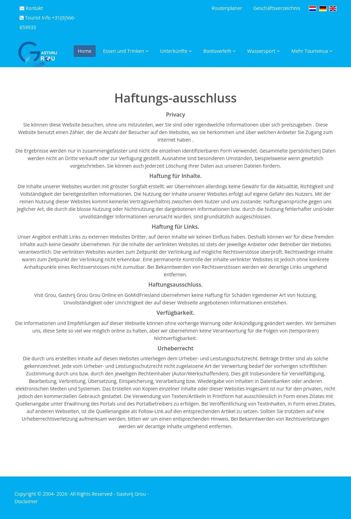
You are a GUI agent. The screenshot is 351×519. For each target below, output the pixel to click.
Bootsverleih (219, 51)
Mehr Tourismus (311, 51)
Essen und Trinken (126, 51)
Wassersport (263, 51)
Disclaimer (26, 501)
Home (85, 51)
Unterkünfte (176, 51)
